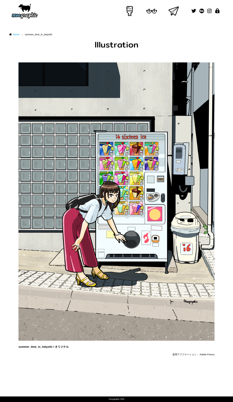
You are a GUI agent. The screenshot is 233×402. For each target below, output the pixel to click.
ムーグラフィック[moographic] (25, 11)
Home (16, 34)
